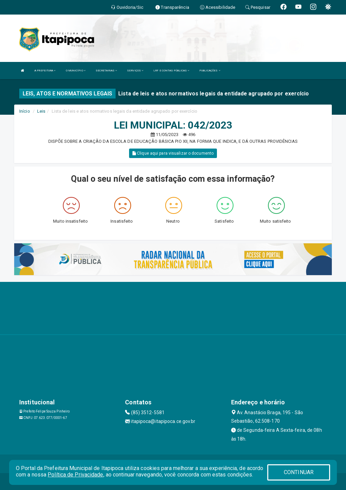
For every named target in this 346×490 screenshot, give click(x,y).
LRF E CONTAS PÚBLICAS (171, 70)
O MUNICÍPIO (75, 70)
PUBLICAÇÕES (209, 70)
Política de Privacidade (75, 474)
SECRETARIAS (106, 70)
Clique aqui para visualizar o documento (173, 153)
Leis (41, 111)
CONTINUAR (299, 472)
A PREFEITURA (44, 70)
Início (24, 111)
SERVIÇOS (135, 70)
